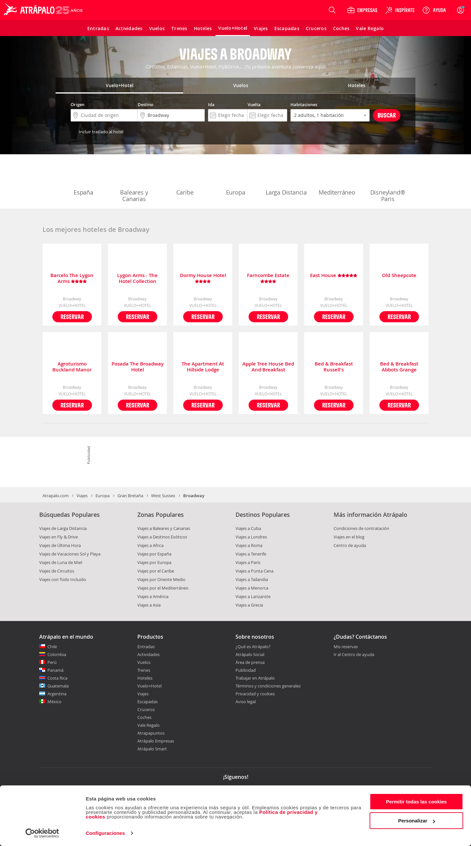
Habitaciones (303, 104)
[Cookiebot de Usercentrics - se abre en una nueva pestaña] (42, 833)
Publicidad (246, 670)
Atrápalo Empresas (155, 741)
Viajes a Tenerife (251, 554)
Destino (145, 104)
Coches (144, 717)
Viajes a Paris (248, 562)
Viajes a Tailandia (252, 579)
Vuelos (143, 662)
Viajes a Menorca (252, 588)
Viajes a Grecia (249, 605)
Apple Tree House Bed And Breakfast (268, 367)
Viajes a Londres (251, 537)
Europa (235, 178)
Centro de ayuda (350, 545)
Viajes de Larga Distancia (63, 528)
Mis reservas (346, 646)
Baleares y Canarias (134, 182)
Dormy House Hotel (203, 278)
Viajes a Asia (149, 605)
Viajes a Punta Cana (254, 571)
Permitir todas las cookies (416, 801)
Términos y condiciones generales (268, 686)
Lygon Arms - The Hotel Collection (137, 278)
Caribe (185, 178)
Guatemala (58, 686)
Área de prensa (250, 662)
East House (333, 276)
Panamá (55, 670)
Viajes (82, 495)
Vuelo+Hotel (149, 686)
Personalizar (416, 820)
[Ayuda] (434, 10)
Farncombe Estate (268, 278)
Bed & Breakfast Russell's (334, 367)
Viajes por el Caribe (155, 571)
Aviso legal (246, 702)
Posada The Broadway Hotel (138, 367)
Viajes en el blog (349, 537)
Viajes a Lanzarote (253, 596)
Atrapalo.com (56, 495)
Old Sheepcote (399, 276)
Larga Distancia (286, 178)
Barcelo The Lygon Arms (72, 278)
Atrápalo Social (250, 654)
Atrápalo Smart (152, 749)
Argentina (56, 694)
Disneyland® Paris (387, 182)
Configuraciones (105, 833)
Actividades (148, 654)
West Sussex (163, 495)
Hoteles (144, 678)
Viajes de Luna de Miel (60, 562)
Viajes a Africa (150, 545)
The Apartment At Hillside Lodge (203, 367)
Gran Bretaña (130, 495)
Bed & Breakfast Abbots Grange (399, 367)
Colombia (56, 654)
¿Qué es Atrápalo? (253, 646)
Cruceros (146, 709)
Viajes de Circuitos (56, 571)
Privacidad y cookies (255, 694)
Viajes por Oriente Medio (161, 579)
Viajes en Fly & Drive (58, 537)
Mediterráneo (337, 178)
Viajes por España (154, 554)
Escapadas (147, 702)
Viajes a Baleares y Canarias (163, 528)
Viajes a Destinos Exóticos (162, 537)
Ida (211, 104)
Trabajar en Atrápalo (255, 678)
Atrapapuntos (151, 733)
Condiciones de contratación (361, 528)
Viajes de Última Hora (60, 545)
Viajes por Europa (154, 562)
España (83, 178)
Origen (77, 104)
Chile (52, 646)
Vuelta (254, 104)
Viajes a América (152, 596)
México (54, 702)
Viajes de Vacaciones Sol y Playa (69, 554)
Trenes (143, 670)
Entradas (146, 646)
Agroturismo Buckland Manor (72, 367)
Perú (52, 662)
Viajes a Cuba (248, 528)
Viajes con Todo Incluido (62, 579)
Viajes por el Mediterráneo (162, 588)
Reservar (72, 316)
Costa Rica (57, 678)
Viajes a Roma (249, 545)
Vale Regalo (148, 725)
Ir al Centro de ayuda (354, 654)
